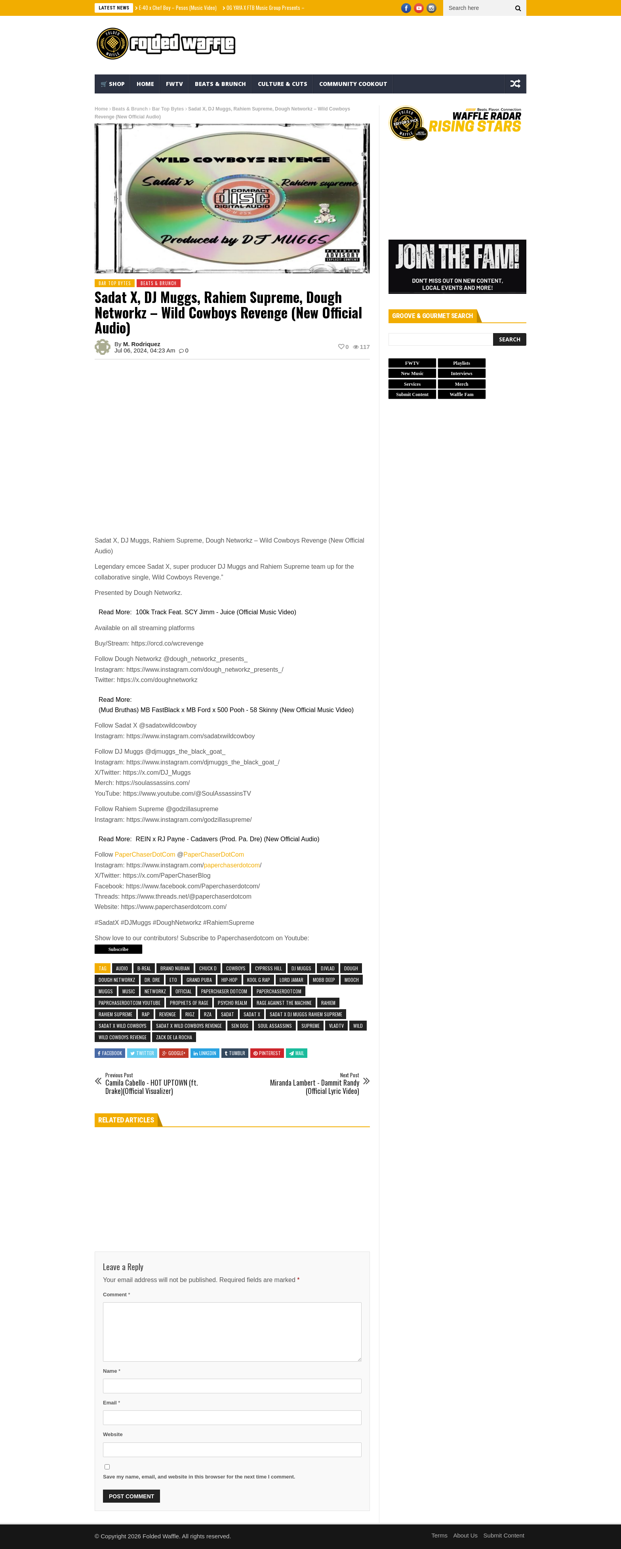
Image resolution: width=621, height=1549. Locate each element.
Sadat (227, 1014)
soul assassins (275, 1025)
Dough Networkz (117, 979)
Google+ (173, 1053)
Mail (296, 1053)
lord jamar (291, 979)
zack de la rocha (174, 1037)
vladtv (336, 1025)
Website (113, 1434)
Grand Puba (199, 979)
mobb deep (324, 979)
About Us (465, 1535)
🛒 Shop (113, 84)
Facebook (110, 1053)
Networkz (155, 991)
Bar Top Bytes (168, 109)
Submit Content (504, 1535)
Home (145, 84)
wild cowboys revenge (123, 1037)
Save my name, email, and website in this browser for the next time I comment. (199, 1477)
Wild (358, 1025)
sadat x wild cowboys (123, 1025)
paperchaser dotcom (224, 991)
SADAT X (252, 1014)
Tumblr (235, 1053)
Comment (116, 1295)
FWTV (174, 84)
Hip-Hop (229, 979)
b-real (144, 968)
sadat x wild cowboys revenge (189, 1025)
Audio (122, 968)
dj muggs (301, 968)
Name (111, 1371)
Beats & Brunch (220, 84)
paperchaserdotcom (232, 865)
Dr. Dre (152, 979)
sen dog (239, 1025)
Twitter (142, 1053)
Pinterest (267, 1053)
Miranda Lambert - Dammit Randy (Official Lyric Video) (306, 1084)
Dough (351, 968)
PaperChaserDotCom (145, 854)
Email (111, 1403)
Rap (146, 1014)
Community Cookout (353, 84)
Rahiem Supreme (115, 1014)
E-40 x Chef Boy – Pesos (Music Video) (178, 7)
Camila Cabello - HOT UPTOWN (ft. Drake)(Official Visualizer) (158, 1084)
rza (207, 1014)
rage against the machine (284, 1002)
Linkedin (205, 1053)
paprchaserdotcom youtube (129, 1002)
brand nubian (175, 968)
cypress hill (268, 968)
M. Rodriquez (141, 344)
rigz (189, 1014)
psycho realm (232, 1002)
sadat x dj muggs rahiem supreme (306, 1014)
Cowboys (236, 968)
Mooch (352, 979)
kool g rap (258, 979)
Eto (173, 979)
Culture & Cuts (282, 84)
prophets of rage (189, 1002)
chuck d (208, 968)
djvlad (328, 968)
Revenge (167, 1014)
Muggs (106, 991)
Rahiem (328, 1002)
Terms (439, 1535)
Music (128, 991)
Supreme (310, 1025)
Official (183, 991)
